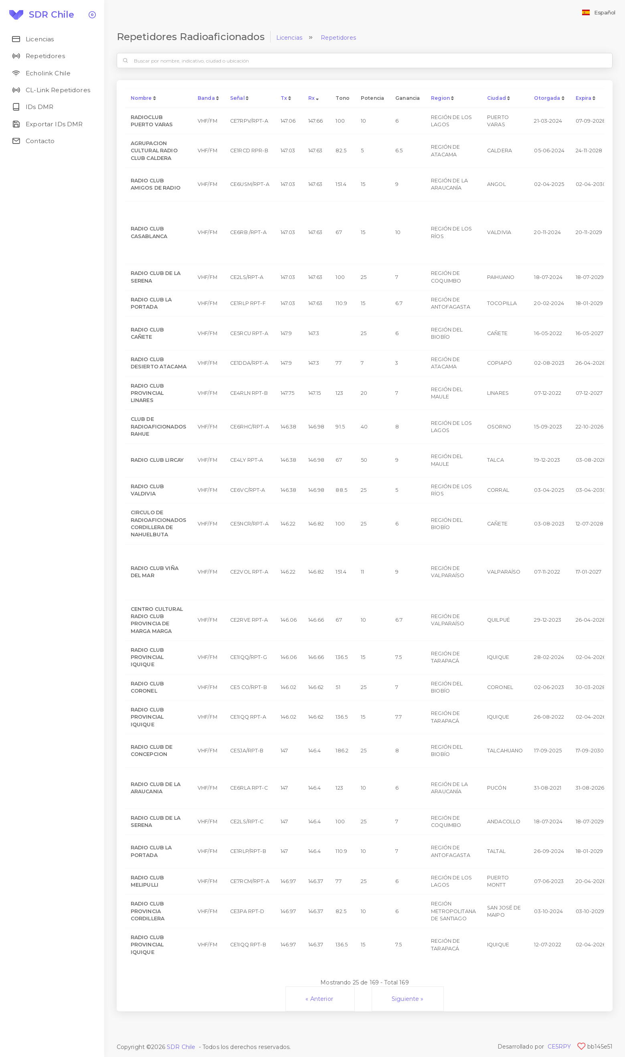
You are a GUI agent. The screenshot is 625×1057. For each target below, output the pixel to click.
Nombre (141, 98)
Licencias (289, 37)
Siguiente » (408, 998)
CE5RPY (559, 1046)
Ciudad (496, 98)
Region (440, 98)
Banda (206, 98)
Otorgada (547, 98)
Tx (284, 98)
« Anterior (320, 998)
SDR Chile (181, 1047)
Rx (311, 98)
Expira (583, 98)
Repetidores (338, 37)
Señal (237, 98)
